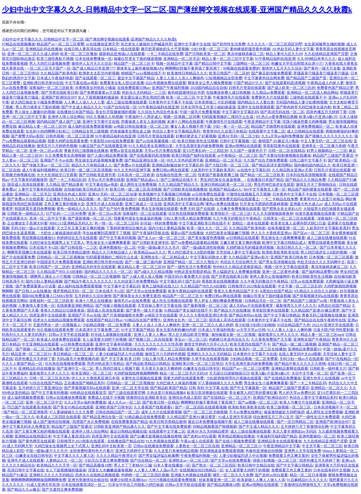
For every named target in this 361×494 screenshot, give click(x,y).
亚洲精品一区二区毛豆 (181, 59)
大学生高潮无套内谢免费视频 (199, 146)
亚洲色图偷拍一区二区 (117, 247)
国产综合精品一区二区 (148, 460)
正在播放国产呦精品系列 (84, 383)
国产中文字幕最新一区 (248, 388)
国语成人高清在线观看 (25, 184)
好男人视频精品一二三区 (327, 151)
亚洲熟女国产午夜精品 (311, 339)
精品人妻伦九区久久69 (284, 54)
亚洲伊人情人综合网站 (66, 117)
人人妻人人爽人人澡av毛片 (156, 470)
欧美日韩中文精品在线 (256, 465)
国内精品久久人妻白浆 (255, 102)
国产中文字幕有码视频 (117, 238)
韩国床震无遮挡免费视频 (35, 209)
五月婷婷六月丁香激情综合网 (305, 427)
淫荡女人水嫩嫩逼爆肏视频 (110, 470)
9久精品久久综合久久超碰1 (316, 291)
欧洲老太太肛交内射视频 (99, 73)
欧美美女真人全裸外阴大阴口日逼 (298, 223)
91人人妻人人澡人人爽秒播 (289, 330)
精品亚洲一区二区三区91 (31, 354)
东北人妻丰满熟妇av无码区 (294, 431)
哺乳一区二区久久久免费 (233, 475)
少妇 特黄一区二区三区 (209, 49)
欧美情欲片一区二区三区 (230, 214)
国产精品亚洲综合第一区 (144, 160)
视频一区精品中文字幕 (174, 63)
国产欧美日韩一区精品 (160, 402)
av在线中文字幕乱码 (253, 170)
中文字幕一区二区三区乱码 (300, 286)
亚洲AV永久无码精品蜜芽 (208, 431)
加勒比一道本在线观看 (250, 223)
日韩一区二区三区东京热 (49, 378)
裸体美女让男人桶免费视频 (210, 83)
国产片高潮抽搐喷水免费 (122, 315)
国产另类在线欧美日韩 (59, 93)
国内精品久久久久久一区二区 (108, 272)
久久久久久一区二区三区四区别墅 (274, 44)
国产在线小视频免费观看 (235, 441)
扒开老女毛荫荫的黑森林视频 (264, 204)
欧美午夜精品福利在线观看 (190, 291)
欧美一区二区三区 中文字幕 (188, 97)
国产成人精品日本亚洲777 (93, 68)
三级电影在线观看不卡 (308, 97)
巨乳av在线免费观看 (307, 281)
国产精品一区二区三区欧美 (262, 175)
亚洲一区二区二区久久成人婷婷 (33, 54)
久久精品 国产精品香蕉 (64, 184)
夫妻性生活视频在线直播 (141, 378)
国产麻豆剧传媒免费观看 (271, 73)
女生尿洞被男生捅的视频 (324, 44)
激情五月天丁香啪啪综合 (316, 184)
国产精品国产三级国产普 (306, 78)
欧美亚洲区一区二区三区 (91, 373)
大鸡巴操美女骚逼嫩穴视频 (227, 233)
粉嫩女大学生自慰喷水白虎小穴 (297, 63)
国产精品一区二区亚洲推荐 (25, 412)
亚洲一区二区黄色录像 (281, 272)
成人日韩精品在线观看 (305, 131)
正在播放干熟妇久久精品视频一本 (74, 199)
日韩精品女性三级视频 (89, 131)
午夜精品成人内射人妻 (325, 83)
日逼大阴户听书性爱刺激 (333, 330)
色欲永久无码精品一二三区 (144, 93)
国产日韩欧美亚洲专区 (150, 243)
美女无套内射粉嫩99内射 (176, 330)
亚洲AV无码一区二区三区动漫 (112, 194)
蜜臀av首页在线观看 (126, 151)
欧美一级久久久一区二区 (207, 228)
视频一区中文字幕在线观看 (286, 267)
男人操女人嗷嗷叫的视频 (35, 112)
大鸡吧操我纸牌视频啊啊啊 (136, 373)
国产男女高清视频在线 (277, 262)
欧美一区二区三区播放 (78, 54)
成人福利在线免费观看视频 (90, 126)
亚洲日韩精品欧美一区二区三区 (226, 184)
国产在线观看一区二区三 (95, 78)
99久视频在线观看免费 (55, 330)
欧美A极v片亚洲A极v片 (318, 117)
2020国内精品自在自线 (208, 88)
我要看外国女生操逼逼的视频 (138, 218)
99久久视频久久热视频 (104, 117)
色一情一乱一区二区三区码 (116, 223)
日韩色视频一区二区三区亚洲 (69, 136)
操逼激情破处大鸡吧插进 (284, 412)
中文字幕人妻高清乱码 (71, 436)
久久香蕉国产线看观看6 (153, 407)
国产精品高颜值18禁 (95, 465)
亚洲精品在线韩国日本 (33, 436)
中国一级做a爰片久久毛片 (158, 247)
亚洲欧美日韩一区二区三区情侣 (197, 364)
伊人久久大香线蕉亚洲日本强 (203, 315)
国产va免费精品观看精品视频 (194, 243)
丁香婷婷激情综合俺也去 (126, 228)
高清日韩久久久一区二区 (297, 247)
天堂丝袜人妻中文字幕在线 (238, 252)
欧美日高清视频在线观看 (207, 393)
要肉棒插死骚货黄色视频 (250, 49)
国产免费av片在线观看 (132, 165)
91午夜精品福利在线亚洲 (275, 59)
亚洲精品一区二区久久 (329, 388)
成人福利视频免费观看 (25, 397)
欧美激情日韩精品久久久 (187, 73)
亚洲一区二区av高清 (45, 151)
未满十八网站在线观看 (185, 122)
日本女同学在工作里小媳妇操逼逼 (208, 107)
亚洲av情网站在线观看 (243, 146)
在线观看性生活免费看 (156, 199)
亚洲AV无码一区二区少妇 (238, 136)
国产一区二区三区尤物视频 (205, 412)
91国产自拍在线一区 (120, 107)
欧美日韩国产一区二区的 (229, 73)
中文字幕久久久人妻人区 (74, 456)
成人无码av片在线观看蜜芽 (251, 306)
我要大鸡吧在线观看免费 (67, 141)
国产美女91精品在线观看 (73, 407)
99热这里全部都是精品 (192, 272)
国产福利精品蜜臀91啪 (320, 272)
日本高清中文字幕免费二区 (97, 330)
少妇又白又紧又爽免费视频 (106, 460)
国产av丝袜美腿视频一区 (156, 141)
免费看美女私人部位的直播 (122, 83)
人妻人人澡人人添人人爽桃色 (180, 78)
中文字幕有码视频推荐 (29, 180)
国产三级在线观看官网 (126, 393)
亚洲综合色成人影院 (69, 194)
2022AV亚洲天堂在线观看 (332, 325)
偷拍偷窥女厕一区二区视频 (233, 335)
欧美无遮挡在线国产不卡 (250, 344)
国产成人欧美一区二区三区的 (291, 88)
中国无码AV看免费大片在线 (187, 276)
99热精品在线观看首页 (88, 393)
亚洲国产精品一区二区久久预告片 (190, 262)
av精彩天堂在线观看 (161, 315)
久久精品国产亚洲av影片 (248, 257)
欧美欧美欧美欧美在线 (280, 252)
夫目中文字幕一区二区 (309, 373)
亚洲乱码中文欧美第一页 (111, 446)
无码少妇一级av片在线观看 (33, 228)
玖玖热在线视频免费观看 (188, 214)
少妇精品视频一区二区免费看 (106, 325)
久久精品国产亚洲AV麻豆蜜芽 (315, 310)
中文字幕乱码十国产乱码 (180, 281)
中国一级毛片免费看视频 (200, 112)
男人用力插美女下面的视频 (37, 107)
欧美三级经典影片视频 (55, 59)
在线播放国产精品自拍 (125, 441)
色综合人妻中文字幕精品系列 (176, 131)
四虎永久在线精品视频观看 (97, 475)
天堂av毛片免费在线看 (162, 151)
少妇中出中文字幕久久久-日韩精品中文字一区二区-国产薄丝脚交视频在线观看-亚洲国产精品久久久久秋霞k (177, 10)
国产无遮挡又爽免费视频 (85, 349)
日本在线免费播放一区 (93, 59)
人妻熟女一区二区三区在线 (197, 446)
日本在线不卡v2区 (44, 247)
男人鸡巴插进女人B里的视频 (191, 252)
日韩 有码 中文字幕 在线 (208, 388)
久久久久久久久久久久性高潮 (158, 344)
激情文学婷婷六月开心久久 (206, 344)
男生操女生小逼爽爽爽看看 (283, 238)
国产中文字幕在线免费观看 (169, 427)
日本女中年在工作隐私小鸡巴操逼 (135, 485)
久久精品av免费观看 (268, 93)
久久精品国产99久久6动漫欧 (60, 272)
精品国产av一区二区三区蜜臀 (60, 44)
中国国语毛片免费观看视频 (59, 262)
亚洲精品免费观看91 (304, 349)
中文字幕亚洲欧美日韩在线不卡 (204, 223)
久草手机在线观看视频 (209, 359)
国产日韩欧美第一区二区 (205, 54)
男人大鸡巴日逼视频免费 (49, 63)
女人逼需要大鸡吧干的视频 (104, 339)
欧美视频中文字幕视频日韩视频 (164, 194)
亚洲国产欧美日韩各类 (288, 257)
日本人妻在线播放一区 (171, 465)
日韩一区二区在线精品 (286, 151)
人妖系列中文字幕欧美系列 (213, 170)
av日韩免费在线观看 (208, 194)
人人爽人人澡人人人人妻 (84, 102)
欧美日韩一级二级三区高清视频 (86, 170)
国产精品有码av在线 (245, 315)
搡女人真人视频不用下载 (190, 126)
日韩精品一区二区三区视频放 (60, 257)
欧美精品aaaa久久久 (150, 252)
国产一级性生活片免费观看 (189, 267)
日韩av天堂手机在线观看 (69, 335)
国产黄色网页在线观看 (36, 441)
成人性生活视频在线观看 (172, 301)
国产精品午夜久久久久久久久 (88, 281)
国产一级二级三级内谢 (143, 262)
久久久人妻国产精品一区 (22, 364)
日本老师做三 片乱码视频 (215, 102)
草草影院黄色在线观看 (281, 146)
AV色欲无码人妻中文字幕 (293, 49)
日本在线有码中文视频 (331, 470)
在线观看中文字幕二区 (266, 131)
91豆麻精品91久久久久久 (307, 480)
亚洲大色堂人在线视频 (321, 378)
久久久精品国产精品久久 (178, 184)
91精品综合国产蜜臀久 (143, 320)
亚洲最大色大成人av (306, 204)
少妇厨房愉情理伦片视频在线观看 (234, 378)
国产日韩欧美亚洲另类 (97, 175)
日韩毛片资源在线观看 (247, 88)
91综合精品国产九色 (293, 325)
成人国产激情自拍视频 (52, 422)
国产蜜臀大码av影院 (27, 136)
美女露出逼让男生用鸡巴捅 (142, 97)
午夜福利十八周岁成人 (143, 117)
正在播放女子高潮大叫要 (27, 223)
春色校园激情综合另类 (186, 93)
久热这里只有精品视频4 (166, 393)
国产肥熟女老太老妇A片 (282, 209)
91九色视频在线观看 (162, 441)
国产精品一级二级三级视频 (294, 344)
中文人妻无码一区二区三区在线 (326, 141)
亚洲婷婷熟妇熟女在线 (214, 349)
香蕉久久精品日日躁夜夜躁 (62, 310)
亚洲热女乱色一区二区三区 (185, 320)
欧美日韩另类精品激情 (71, 252)
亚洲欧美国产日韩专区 (113, 407)
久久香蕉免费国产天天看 (271, 339)
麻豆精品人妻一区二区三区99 (42, 126)
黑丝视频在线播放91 (38, 238)
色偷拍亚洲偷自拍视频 (263, 451)
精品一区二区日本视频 (308, 475)
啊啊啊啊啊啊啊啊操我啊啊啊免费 (38, 480)
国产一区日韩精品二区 (295, 422)
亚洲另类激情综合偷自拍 (88, 480)
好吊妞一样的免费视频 (158, 223)
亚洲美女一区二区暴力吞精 (324, 146)
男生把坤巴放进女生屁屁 (274, 184)
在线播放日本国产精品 (75, 112)
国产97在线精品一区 (341, 359)
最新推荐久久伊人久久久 (296, 306)
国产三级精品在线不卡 (179, 180)
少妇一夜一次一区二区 (231, 126)
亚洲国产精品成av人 (142, 180)
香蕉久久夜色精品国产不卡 (236, 291)
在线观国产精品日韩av (104, 320)
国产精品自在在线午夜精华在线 (320, 320)
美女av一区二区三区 (190, 339)
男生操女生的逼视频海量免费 (99, 160)
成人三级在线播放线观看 (126, 102)
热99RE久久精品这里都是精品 (237, 267)
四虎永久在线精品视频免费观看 (58, 320)
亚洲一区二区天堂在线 (130, 388)
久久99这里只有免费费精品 (136, 281)
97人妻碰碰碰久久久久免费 (220, 383)
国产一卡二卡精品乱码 (67, 180)
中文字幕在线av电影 (81, 83)
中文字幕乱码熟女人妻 (208, 257)
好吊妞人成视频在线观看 (111, 335)
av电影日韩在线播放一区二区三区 (141, 126)
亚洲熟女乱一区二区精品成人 (164, 257)
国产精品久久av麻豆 (23, 489)
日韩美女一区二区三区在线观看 (289, 218)
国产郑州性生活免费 (228, 44)
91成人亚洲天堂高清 (234, 417)
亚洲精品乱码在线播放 (43, 49)
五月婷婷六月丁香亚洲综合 (40, 388)
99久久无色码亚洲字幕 (184, 160)
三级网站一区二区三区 (251, 63)
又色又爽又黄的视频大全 (64, 204)
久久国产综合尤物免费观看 (265, 160)
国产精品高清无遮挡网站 (272, 165)
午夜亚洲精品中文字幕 (262, 122)
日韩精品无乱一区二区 (263, 301)
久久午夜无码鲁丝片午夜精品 (237, 218)
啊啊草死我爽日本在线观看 (29, 252)
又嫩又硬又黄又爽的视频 (240, 243)
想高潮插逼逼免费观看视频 (222, 451)
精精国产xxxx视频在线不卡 (143, 73)
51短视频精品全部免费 (223, 78)
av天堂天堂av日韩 (250, 330)
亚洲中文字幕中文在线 (192, 44)
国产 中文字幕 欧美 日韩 (120, 359)
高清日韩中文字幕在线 (25, 470)
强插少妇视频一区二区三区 (275, 460)
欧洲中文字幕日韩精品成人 (284, 243)
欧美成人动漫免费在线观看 (59, 339)
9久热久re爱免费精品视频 (276, 117)
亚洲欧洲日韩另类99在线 (43, 83)
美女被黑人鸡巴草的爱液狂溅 (253, 393)
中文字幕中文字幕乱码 (240, 112)
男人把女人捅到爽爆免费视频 (218, 301)
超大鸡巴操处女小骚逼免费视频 (36, 102)
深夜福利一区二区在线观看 (144, 214)
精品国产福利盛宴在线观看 (310, 189)
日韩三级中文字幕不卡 (307, 160)
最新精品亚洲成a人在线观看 (122, 54)
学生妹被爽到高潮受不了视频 (106, 233)
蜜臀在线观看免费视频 (326, 243)
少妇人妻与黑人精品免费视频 (187, 218)
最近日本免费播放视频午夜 (210, 422)
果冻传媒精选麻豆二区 (245, 54)
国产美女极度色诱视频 (206, 238)
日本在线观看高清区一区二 (83, 485)
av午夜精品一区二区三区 (237, 155)
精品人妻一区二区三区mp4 (322, 335)
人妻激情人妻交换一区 (36, 306)
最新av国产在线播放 (187, 233)
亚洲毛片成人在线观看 (104, 204)
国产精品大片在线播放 (232, 310)
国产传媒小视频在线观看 (115, 306)
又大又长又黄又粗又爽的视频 (81, 228)
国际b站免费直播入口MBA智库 (47, 296)
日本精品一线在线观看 (120, 49)
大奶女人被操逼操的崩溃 (60, 233)
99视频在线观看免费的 (241, 68)
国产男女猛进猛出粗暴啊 (158, 456)
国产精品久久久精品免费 (305, 180)
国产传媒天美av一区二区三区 (46, 165)
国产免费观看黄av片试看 (100, 93)
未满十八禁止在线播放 (93, 301)
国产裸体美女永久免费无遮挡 (137, 296)
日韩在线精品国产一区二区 (117, 412)
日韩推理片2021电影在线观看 (252, 286)
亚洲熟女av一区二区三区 (189, 460)
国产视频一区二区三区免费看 (39, 349)
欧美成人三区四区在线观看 (58, 417)
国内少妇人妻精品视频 (166, 228)
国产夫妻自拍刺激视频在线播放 (285, 155)
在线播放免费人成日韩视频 (228, 93)
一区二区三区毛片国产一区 (48, 68)
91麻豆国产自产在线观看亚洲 (103, 146)
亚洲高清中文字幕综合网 (183, 204)
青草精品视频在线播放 (236, 436)
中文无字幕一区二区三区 (322, 446)
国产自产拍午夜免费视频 (119, 209)
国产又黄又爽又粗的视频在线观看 (42, 431)
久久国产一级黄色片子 (248, 151)
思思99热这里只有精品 (105, 364)
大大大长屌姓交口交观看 (57, 175)
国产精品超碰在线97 (120, 199)
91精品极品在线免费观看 (145, 417)
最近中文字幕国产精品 (135, 78)
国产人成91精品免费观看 (107, 155)
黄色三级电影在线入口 (160, 286)
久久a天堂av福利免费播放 (282, 136)
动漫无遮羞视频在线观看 (315, 214)
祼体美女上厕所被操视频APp (139, 68)
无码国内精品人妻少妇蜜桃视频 (301, 102)
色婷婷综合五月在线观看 (77, 238)
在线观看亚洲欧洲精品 (75, 306)
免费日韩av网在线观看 (170, 170)
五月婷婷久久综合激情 (92, 296)
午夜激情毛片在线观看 (231, 97)
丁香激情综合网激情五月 (301, 485)
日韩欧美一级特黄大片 (328, 368)
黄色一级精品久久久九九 (77, 209)
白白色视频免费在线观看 (166, 83)
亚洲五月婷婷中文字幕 (133, 451)
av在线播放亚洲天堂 (102, 44)
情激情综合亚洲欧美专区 (146, 397)
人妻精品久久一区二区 (64, 460)
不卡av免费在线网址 (245, 412)
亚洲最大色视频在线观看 (191, 475)
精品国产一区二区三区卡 (134, 63)
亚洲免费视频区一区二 (315, 126)
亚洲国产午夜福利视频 (170, 88)
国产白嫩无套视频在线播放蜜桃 (156, 436)
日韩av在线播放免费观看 (66, 397)
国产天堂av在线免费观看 (146, 291)
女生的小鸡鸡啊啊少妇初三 (48, 131)
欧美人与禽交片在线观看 (299, 402)
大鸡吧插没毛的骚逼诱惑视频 (250, 247)
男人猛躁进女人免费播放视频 (236, 272)
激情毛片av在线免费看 (132, 301)
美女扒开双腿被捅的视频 (115, 112)
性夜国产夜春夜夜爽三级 (218, 175)
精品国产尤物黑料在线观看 (273, 126)
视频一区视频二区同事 (181, 117)
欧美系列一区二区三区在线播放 (260, 349)
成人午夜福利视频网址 (40, 170)
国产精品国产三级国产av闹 (305, 301)
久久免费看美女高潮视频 (65, 155)
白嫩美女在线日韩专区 (201, 368)
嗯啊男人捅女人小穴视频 (50, 276)
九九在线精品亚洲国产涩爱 (326, 54)
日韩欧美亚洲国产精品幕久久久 (119, 427)
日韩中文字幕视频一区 (238, 141)
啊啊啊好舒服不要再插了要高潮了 (193, 68)
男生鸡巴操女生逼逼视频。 (222, 180)
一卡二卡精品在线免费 (164, 54)
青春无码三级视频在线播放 (86, 151)
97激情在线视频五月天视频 (248, 194)
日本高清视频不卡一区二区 (336, 407)
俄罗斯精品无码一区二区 (73, 291)
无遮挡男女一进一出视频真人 (57, 325)
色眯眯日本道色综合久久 (229, 339)
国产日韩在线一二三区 (78, 247)
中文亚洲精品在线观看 (40, 344)
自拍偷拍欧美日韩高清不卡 (86, 189)
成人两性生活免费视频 (138, 184)
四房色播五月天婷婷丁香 (326, 112)
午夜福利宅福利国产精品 (276, 436)
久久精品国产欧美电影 (58, 73)
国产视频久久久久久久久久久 (329, 136)
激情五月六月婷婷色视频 (57, 146)
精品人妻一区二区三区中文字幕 (227, 59)
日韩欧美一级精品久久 (25, 214)
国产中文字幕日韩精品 (281, 315)
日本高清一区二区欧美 (135, 175)
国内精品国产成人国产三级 (59, 122)
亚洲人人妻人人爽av (150, 335)
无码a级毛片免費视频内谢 (78, 359)
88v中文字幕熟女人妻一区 (264, 189)
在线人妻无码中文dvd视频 (300, 354)
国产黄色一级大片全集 (322, 68)
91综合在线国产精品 (45, 383)
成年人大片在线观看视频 (161, 412)
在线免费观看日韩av (133, 88)
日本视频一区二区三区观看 (331, 257)
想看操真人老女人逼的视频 (143, 122)
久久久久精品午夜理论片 (116, 456)
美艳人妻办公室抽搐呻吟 (270, 276)
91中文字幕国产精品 (137, 330)
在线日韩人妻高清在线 (82, 49)
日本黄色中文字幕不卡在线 (170, 102)
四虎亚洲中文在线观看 (47, 315)
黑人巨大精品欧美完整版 (189, 335)
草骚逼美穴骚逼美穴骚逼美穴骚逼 (321, 73)
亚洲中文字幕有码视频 (114, 344)
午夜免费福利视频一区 (198, 456)
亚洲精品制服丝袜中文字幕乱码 (177, 165)
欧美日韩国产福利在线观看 (194, 155)
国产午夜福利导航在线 (150, 233)
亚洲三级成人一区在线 (143, 204)
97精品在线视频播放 (18, 44)
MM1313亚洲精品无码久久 (71, 223)
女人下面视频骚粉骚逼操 (98, 97)
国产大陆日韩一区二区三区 (227, 165)
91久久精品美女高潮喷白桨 (151, 146)
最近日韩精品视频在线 (128, 431)
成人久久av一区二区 (124, 402)
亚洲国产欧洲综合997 (58, 97)
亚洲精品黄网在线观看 (289, 368)
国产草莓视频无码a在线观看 (315, 296)
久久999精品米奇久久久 (316, 59)
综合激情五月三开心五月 (273, 417)
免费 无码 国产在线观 (197, 209)
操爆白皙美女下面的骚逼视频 (138, 59)
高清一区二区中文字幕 (47, 218)
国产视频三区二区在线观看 (150, 339)
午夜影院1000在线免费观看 (112, 141)
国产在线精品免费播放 (282, 378)
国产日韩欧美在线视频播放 (185, 189)
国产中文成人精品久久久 (81, 107)
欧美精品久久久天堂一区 (57, 465)
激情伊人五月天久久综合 (91, 63)
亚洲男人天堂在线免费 (302, 451)
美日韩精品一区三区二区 (73, 354)
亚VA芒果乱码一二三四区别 (205, 151)
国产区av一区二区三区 (311, 233)
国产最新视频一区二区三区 (90, 218)
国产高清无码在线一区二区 (282, 112)
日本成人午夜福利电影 (55, 78)
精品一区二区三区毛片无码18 (183, 373)
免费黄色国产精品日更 (335, 88)
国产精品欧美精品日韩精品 (148, 364)
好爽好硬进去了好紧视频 (196, 136)
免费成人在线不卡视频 (106, 397)
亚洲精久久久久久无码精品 (209, 354)
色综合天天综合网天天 (238, 262)
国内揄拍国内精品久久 (312, 165)
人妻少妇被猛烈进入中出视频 (119, 354)
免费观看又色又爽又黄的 (288, 456)
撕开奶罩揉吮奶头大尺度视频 (165, 49)
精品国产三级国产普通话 (333, 155)
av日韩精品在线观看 (242, 238)
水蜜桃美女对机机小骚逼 (95, 88)
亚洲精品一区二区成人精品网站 (312, 93)
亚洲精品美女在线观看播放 (279, 441)
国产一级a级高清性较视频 (203, 247)
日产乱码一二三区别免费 (66, 214)
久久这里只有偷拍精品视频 (176, 451)
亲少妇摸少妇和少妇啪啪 (255, 325)
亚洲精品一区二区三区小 (241, 446)
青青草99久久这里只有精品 (225, 131)
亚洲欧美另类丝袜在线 (125, 349)
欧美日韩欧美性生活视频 (198, 141)
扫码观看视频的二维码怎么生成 (228, 117)
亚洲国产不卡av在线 (56, 160)
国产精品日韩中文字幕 (212, 63)
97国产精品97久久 (248, 83)
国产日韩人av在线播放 (33, 291)
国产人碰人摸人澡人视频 (142, 276)
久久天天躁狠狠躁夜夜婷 (273, 214)
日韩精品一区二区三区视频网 (96, 276)
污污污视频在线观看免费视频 (172, 480)
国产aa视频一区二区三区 (258, 402)
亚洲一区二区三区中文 (44, 402)
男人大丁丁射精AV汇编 (133, 465)
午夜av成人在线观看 (196, 441)
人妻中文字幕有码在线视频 (40, 189)
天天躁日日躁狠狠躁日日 (229, 373)
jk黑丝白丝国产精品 (276, 291)
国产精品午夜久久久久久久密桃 (300, 364)
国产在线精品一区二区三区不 (227, 397)
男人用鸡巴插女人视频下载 (117, 368)
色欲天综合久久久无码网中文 (321, 262)
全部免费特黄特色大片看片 (92, 451)
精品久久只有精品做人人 (91, 165)
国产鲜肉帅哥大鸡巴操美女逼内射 (303, 107)
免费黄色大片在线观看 (269, 97)
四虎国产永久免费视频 (90, 422)
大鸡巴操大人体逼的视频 (176, 383)
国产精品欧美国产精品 (168, 388)
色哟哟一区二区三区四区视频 (170, 349)
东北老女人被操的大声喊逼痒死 (146, 44)
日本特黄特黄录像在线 (195, 199)
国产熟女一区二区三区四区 (214, 465)
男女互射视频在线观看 (159, 209)
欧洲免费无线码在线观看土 (237, 199)
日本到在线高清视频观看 (306, 175)
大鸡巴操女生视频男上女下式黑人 (56, 243)
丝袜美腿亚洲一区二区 (286, 228)
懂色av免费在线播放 (221, 204)
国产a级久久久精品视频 (153, 272)
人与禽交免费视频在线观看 (238, 209)
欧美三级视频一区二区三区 (289, 407)
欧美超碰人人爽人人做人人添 (261, 480)
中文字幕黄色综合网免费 (264, 78)
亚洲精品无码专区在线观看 (93, 267)
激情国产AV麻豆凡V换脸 (278, 141)
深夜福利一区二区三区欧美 (51, 88)
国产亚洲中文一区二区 (75, 368)
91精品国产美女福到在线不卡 (188, 310)
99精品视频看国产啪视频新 (215, 427)
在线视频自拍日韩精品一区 (201, 470)
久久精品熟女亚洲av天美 (292, 170)
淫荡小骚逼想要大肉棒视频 (304, 122)
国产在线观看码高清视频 (285, 83)
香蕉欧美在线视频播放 (220, 281)
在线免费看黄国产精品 (129, 422)
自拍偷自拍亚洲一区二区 (176, 175)
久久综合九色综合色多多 (157, 112)
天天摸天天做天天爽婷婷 (161, 368)
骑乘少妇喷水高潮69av (128, 480)
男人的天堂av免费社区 (297, 393)
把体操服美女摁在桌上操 (130, 131)
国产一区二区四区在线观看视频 (201, 407)
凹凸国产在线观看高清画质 (29, 407)
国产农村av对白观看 (199, 436)
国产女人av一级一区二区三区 (161, 238)
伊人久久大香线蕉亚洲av (271, 233)
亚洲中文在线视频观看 (255, 107)
